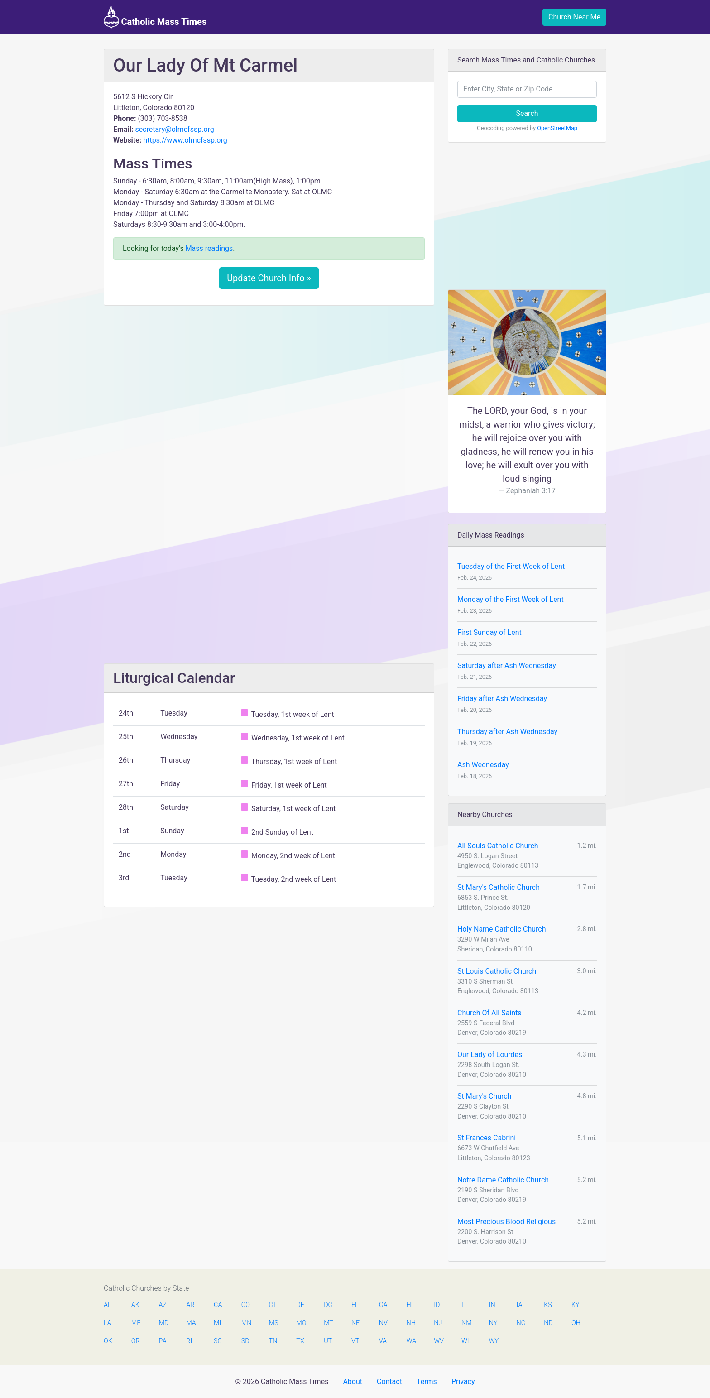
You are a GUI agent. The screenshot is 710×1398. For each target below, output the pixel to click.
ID (437, 1305)
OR (135, 1341)
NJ (438, 1323)
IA (519, 1305)
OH (575, 1323)
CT (273, 1305)
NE (355, 1323)
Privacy (463, 1381)
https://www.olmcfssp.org (185, 140)
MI (217, 1323)
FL (355, 1305)
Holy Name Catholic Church (501, 929)
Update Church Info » (269, 278)
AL (107, 1305)
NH (410, 1323)
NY (493, 1323)
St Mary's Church (484, 1096)
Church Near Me (574, 17)
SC (218, 1341)
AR (190, 1305)
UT (328, 1341)
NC (520, 1323)
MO (300, 1323)
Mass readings (209, 248)
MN (245, 1323)
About (352, 1381)
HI (409, 1305)
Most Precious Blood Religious (506, 1221)
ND (548, 1323)
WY (493, 1341)
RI (189, 1341)
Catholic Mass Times (155, 17)
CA (218, 1305)
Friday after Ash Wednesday (502, 698)
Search (527, 113)
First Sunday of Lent (489, 632)
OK (108, 1341)
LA (107, 1323)
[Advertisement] (269, 380)
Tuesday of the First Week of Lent (511, 566)
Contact (389, 1381)
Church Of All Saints (489, 1013)
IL (463, 1305)
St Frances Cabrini (486, 1138)
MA (190, 1323)
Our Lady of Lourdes (489, 1054)
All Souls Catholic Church (497, 845)
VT (355, 1341)
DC (328, 1305)
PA (163, 1341)
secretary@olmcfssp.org (174, 129)
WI (465, 1341)
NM (465, 1323)
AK (135, 1305)
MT (328, 1323)
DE (300, 1305)
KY (575, 1305)
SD (245, 1341)
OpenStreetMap (557, 128)
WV (438, 1341)
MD (163, 1323)
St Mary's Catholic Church (498, 887)
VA (383, 1341)
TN (273, 1341)
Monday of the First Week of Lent (510, 599)
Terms (427, 1381)
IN (492, 1305)
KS (548, 1305)
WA (410, 1341)
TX (300, 1341)
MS (273, 1323)
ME (135, 1323)
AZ (163, 1305)
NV (383, 1323)
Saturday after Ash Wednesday (506, 665)
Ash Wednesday (483, 764)
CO (245, 1305)
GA (383, 1305)
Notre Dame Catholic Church (503, 1180)
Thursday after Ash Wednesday (507, 731)
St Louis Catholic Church (496, 971)
